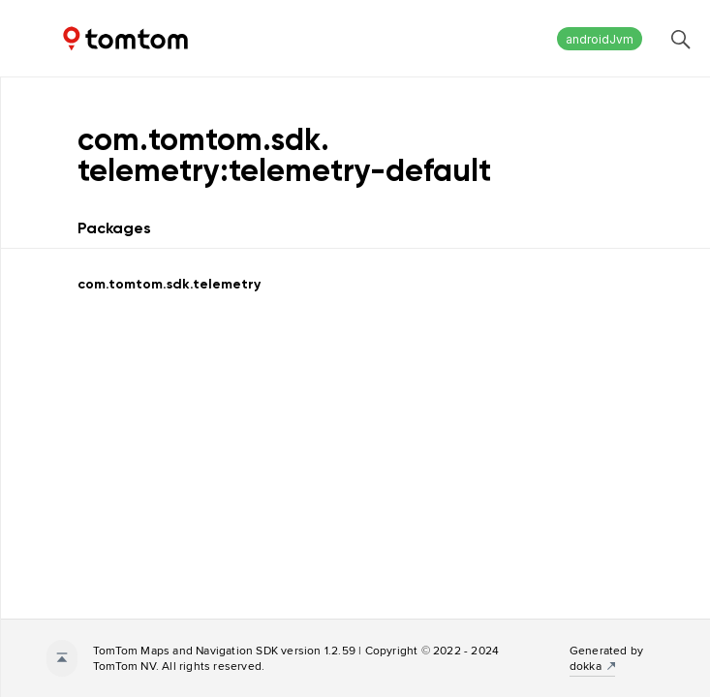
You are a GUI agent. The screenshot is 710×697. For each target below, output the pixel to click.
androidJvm (599, 39)
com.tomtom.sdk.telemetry (169, 284)
